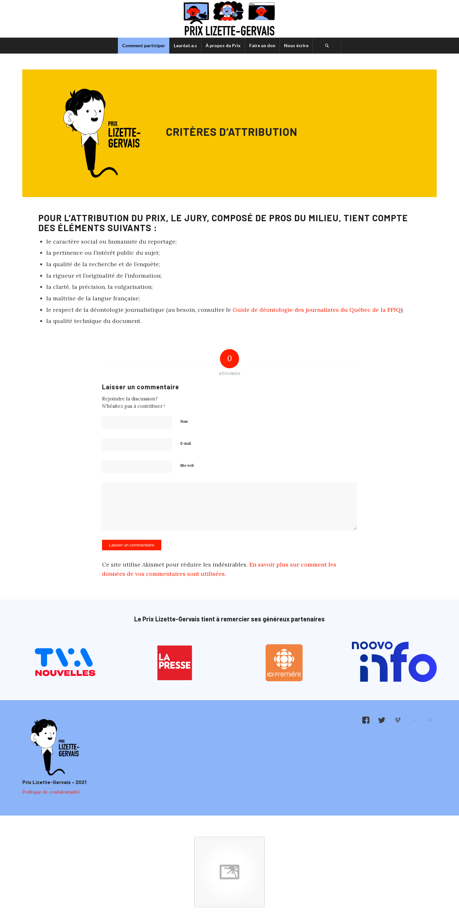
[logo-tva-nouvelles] (64, 662)
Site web (187, 465)
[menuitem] (143, 46)
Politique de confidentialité (51, 792)
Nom (184, 421)
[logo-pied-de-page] (53, 747)
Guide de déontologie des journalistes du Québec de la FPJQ (317, 309)
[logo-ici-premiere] (284, 662)
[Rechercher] (326, 46)
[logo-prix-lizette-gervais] (229, 19)
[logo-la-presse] (174, 662)
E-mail (185, 443)
